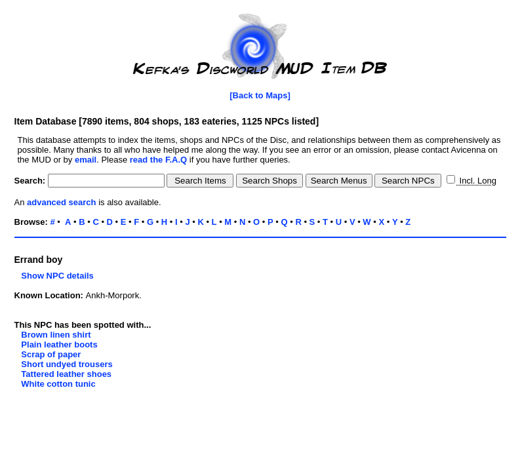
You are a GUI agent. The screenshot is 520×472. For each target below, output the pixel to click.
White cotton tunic (58, 384)
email (85, 160)
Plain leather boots (59, 344)
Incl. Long (476, 181)
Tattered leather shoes (66, 374)
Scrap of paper (51, 354)
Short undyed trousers (66, 364)
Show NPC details (54, 276)
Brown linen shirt (55, 335)
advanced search (61, 202)
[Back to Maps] (260, 95)
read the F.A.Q (158, 160)
